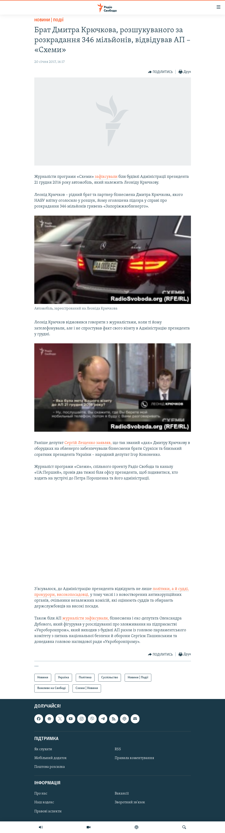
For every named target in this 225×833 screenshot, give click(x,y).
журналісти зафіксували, (85, 618)
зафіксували (105, 177)
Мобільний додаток (50, 758)
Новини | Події (48, 20)
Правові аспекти (48, 811)
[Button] (160, 72)
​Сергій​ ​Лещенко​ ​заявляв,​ (88, 443)
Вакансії (122, 793)
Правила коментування (134, 758)
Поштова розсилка (49, 767)
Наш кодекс (44, 802)
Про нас (40, 793)
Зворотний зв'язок (130, 802)
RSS (118, 749)
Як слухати (43, 749)
